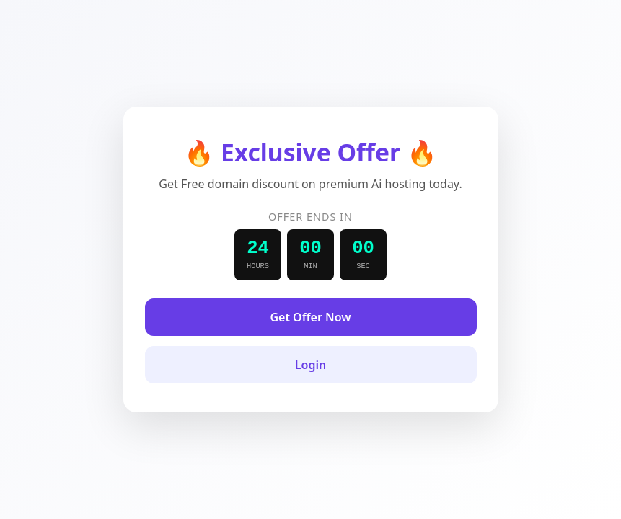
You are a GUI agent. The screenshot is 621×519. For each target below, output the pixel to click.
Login (310, 365)
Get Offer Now (310, 317)
